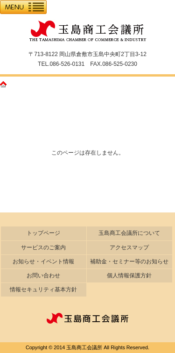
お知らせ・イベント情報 (43, 261)
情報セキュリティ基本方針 (43, 289)
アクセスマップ (129, 247)
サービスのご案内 (43, 247)
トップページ (43, 233)
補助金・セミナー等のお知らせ (129, 261)
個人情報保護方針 (129, 275)
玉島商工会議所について (129, 233)
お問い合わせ (43, 275)
